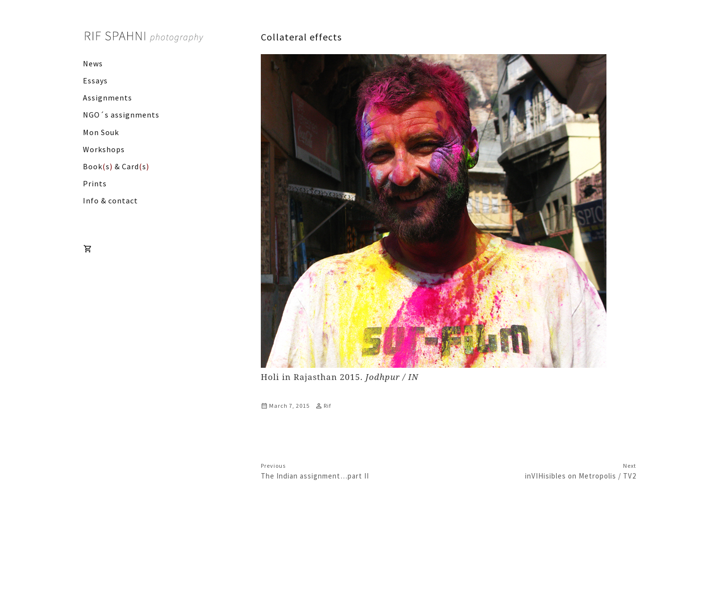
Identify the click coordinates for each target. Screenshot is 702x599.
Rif (327, 405)
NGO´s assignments (121, 115)
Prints (95, 183)
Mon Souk (101, 132)
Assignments (107, 97)
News (93, 63)
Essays (95, 80)
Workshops (104, 149)
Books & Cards (116, 166)
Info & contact (110, 200)
